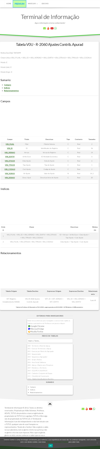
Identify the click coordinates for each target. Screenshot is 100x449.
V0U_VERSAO (10, 152)
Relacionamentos (11, 91)
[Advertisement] (49, 121)
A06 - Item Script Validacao (37, 362)
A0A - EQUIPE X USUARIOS (37, 371)
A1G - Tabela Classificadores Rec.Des (40, 379)
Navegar (32, 3)
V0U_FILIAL (10, 144)
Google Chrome (36, 326)
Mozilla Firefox (35, 331)
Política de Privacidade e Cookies (57, 442)
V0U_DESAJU (10, 178)
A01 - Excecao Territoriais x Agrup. (39, 349)
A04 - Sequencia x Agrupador (37, 357)
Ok (50, 445)
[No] (97, 443)
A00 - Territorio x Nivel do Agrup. (39, 346)
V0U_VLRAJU (10, 173)
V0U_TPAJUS (10, 165)
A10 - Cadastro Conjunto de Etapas (40, 373)
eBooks (45, 3)
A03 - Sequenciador (34, 354)
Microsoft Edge (36, 329)
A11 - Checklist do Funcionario (38, 376)
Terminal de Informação (50, 16)
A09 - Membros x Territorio (37, 368)
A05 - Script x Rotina (35, 360)
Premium (19, 4)
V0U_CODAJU (9, 169)
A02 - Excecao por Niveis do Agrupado (41, 351)
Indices (7, 88)
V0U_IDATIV (10, 157)
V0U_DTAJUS (10, 161)
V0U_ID (10, 148)
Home (8, 3)
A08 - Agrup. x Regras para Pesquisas (40, 365)
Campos (7, 85)
